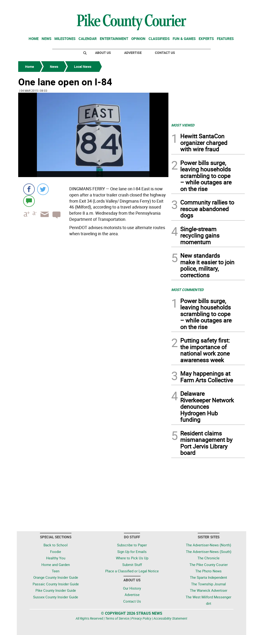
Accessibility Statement (170, 618)
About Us (103, 52)
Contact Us (165, 52)
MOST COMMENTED (187, 289)
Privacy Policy (141, 618)
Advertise (133, 52)
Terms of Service (117, 618)
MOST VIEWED (182, 125)
